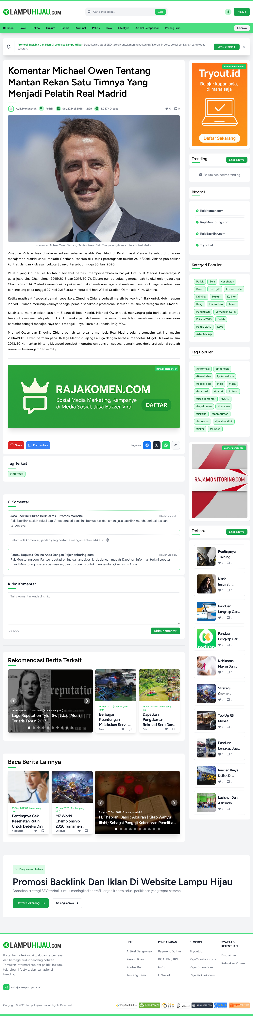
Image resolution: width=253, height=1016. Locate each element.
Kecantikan (216, 304)
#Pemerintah (220, 414)
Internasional (234, 289)
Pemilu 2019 (203, 326)
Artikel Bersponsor (147, 28)
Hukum (50, 28)
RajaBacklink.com (210, 234)
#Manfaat (202, 391)
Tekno (36, 28)
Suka (16, 445)
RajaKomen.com (210, 211)
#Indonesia (222, 368)
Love (23, 28)
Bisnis (65, 28)
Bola (109, 28)
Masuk (242, 11)
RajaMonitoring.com (212, 222)
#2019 (225, 399)
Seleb (221, 319)
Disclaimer (228, 955)
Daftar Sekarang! (227, 46)
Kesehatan (227, 281)
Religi (199, 304)
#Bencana (224, 406)
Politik (96, 28)
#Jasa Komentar (205, 399)
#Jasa (232, 383)
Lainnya (242, 28)
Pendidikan (203, 311)
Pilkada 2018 (204, 319)
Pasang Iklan (172, 28)
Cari (160, 11)
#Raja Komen (204, 406)
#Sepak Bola (203, 383)
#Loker (200, 429)
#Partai (218, 391)
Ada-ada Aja (204, 334)
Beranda (8, 28)
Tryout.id (204, 245)
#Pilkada (215, 429)
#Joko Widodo (225, 376)
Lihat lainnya (236, 159)
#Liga (220, 383)
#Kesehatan (203, 376)
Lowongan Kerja (226, 311)
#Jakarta (201, 414)
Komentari (38, 445)
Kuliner (231, 296)
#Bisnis (233, 391)
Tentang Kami (136, 975)
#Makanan (202, 421)
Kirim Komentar (165, 631)
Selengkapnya (67, 903)
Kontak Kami (135, 967)
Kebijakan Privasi (233, 963)
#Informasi (16, 473)
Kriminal (81, 28)
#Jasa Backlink (223, 421)
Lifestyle (123, 28)
